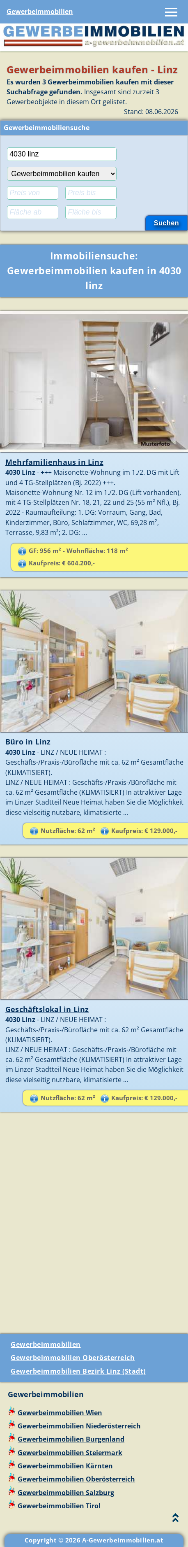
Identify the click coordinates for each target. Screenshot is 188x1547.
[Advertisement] (94, 1226)
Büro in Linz (27, 742)
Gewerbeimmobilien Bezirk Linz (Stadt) (78, 1371)
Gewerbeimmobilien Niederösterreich (79, 1425)
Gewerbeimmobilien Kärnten (65, 1465)
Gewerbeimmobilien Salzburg (66, 1492)
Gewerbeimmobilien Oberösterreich (73, 1357)
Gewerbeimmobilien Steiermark (70, 1452)
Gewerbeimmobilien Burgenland (71, 1439)
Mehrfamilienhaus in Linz (54, 462)
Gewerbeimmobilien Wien (60, 1412)
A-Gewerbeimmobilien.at (122, 1540)
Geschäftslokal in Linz (47, 1009)
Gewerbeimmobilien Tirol (59, 1505)
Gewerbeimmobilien (40, 11)
